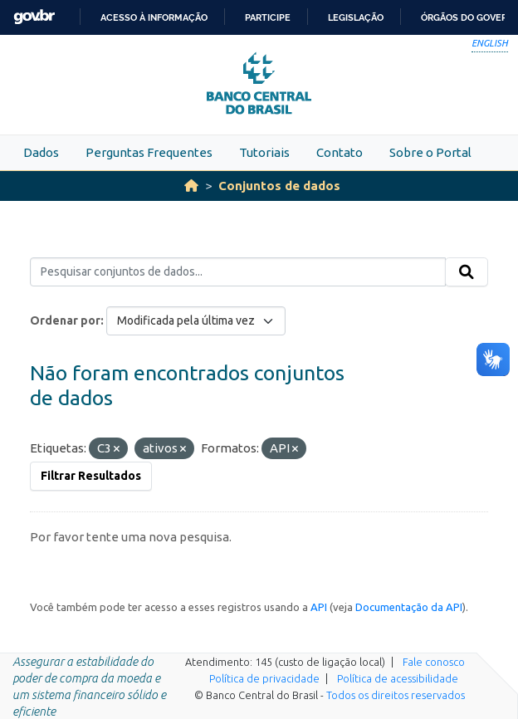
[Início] (191, 186)
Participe (268, 17)
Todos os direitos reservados (395, 695)
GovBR (34, 17)
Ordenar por (65, 320)
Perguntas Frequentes (149, 152)
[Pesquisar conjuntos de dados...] (238, 272)
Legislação (356, 17)
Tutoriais (264, 152)
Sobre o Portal (430, 152)
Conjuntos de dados (279, 186)
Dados (41, 152)
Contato (339, 152)
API (318, 607)
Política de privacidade (264, 678)
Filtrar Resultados (91, 475)
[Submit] (466, 272)
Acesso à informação (154, 17)
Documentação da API (408, 607)
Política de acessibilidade (397, 678)
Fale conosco (434, 662)
